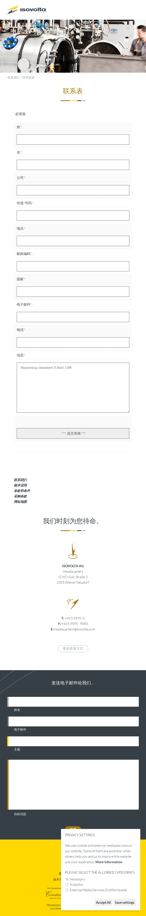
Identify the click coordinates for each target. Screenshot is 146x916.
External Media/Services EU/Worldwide (98, 890)
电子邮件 (20, 729)
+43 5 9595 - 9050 (74, 624)
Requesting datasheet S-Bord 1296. (73, 388)
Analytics (76, 884)
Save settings (124, 902)
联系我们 (13, 77)
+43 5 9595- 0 (75, 618)
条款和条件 (22, 491)
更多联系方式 (73, 648)
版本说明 (20, 485)
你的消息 (20, 814)
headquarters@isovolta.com (74, 629)
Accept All (103, 902)
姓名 (17, 710)
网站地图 (20, 502)
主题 (17, 749)
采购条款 (20, 496)
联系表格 (28, 77)
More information (108, 862)
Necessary (77, 879)
